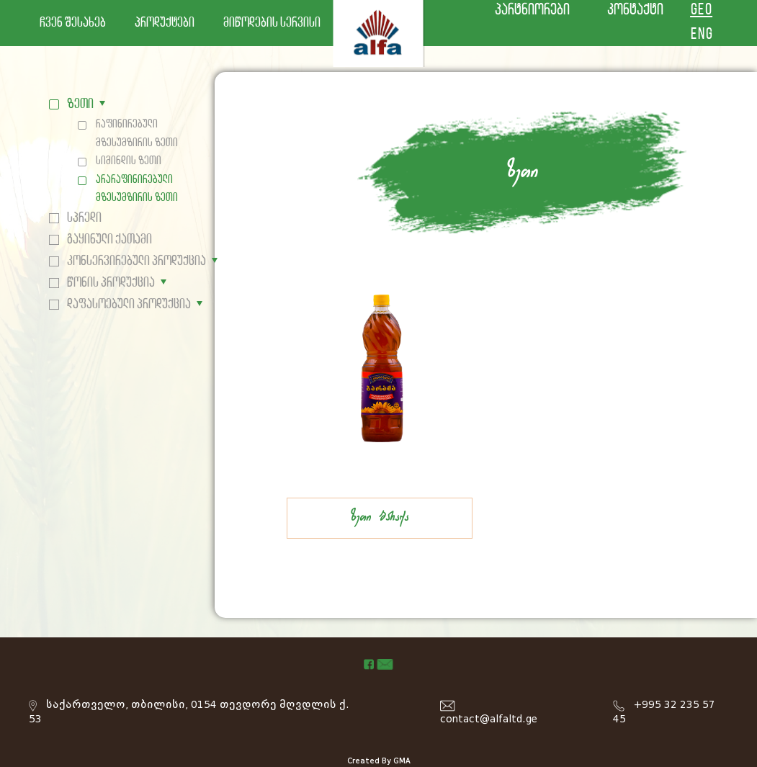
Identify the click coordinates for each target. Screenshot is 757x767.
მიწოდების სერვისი (272, 23)
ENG (701, 35)
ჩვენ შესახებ (73, 23)
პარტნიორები (532, 10)
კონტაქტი (635, 10)
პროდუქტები (164, 23)
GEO (701, 10)
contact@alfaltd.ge (488, 719)
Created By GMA (379, 761)
